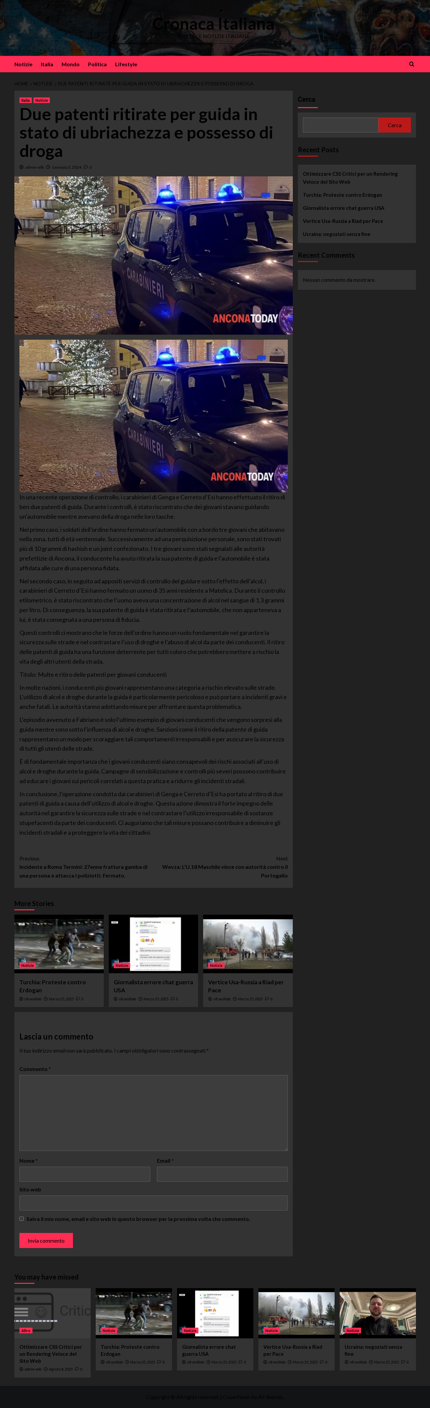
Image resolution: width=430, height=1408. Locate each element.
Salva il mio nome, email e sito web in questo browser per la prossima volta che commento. (138, 1219)
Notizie (23, 64)
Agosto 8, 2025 (61, 1369)
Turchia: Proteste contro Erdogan (342, 195)
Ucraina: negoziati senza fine (336, 234)
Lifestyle (126, 64)
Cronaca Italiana (213, 23)
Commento (35, 1069)
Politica (97, 64)
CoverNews (236, 1397)
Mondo (71, 64)
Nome (28, 1160)
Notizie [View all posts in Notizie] (41, 100)
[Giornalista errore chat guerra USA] (153, 944)
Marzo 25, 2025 (61, 999)
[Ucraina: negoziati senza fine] (378, 1313)
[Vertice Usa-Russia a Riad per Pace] (247, 944)
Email (165, 1160)
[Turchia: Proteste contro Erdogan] (59, 944)
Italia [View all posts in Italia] (25, 100)
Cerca (306, 99)
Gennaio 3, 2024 (66, 167)
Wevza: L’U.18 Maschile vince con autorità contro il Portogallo (221, 866)
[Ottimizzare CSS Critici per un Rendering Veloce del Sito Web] (52, 1313)
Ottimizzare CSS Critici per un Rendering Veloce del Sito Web (350, 178)
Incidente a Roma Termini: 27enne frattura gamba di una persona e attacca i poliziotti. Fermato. (86, 866)
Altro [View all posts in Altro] (25, 1330)
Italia (47, 64)
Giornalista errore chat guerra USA (343, 208)
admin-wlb (34, 167)
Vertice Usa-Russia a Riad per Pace (343, 221)
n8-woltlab (32, 999)
